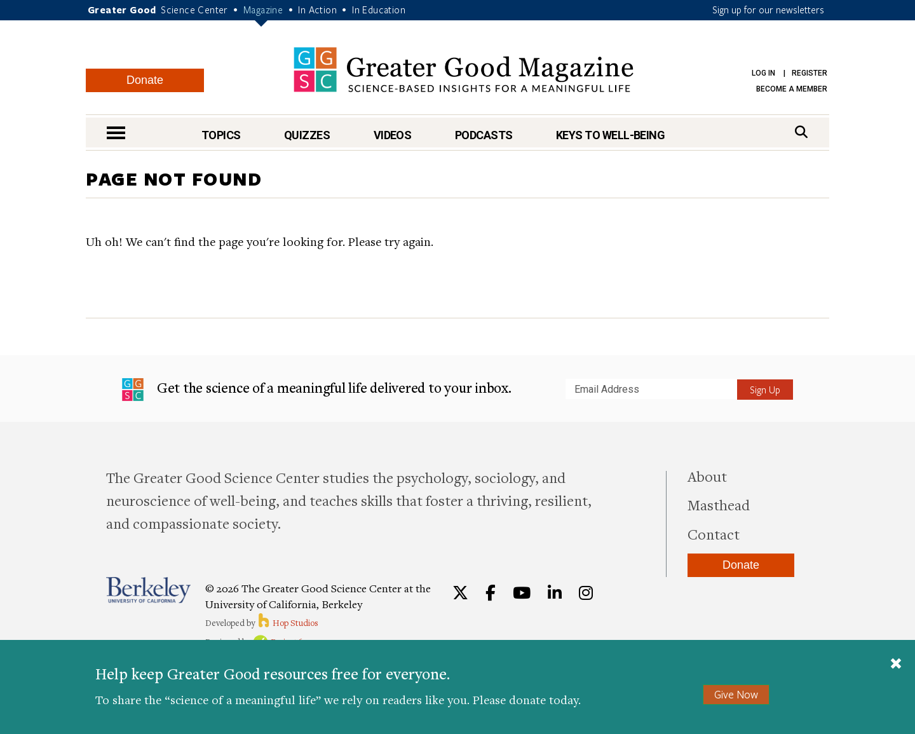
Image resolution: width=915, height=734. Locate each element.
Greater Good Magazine (464, 69)
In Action (317, 9)
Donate (144, 80)
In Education (378, 9)
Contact (714, 533)
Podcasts (484, 135)
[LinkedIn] (555, 593)
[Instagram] (586, 593)
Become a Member (791, 89)
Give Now (736, 694)
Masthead (719, 504)
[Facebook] (490, 593)
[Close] (896, 665)
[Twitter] (460, 593)
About (707, 476)
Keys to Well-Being (610, 135)
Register (809, 73)
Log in (763, 73)
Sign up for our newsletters (768, 9)
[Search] (801, 132)
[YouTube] (522, 593)
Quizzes (307, 135)
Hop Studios (287, 623)
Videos (393, 135)
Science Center (194, 9)
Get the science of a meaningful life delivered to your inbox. (317, 389)
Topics (221, 135)
